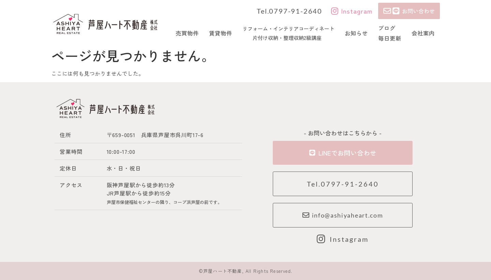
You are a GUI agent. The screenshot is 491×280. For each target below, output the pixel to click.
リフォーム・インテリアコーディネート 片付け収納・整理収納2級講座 (288, 33)
